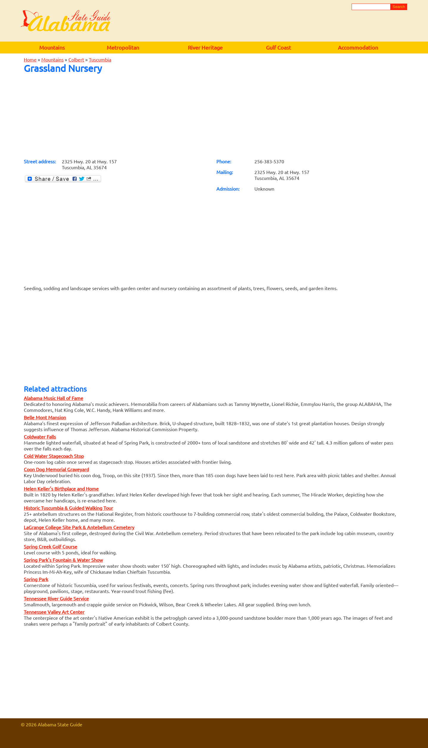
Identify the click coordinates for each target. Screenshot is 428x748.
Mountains (52, 47)
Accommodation (358, 47)
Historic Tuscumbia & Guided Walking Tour (68, 508)
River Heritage (205, 47)
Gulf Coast (278, 47)
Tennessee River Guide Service (56, 598)
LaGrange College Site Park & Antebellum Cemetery (79, 527)
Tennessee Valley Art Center (54, 612)
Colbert (76, 59)
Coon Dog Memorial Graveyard (56, 469)
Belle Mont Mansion (45, 417)
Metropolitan (123, 47)
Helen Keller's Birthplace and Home (61, 488)
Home (30, 59)
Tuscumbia (100, 59)
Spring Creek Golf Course (50, 546)
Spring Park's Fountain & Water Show (63, 560)
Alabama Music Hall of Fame (53, 398)
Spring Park (36, 579)
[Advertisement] (214, 115)
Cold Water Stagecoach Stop (54, 456)
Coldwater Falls (40, 436)
